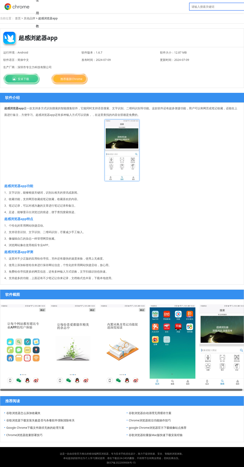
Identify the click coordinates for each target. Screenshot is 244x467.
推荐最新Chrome (71, 79)
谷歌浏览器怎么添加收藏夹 (23, 413)
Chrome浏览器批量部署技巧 (24, 435)
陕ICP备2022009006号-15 (121, 462)
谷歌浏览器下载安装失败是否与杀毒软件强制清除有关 (40, 420)
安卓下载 (23, 79)
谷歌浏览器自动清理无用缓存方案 (150, 413)
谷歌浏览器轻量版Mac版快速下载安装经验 (156, 435)
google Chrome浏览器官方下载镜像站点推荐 (157, 428)
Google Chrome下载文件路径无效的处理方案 (35, 428)
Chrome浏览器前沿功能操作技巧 (150, 420)
